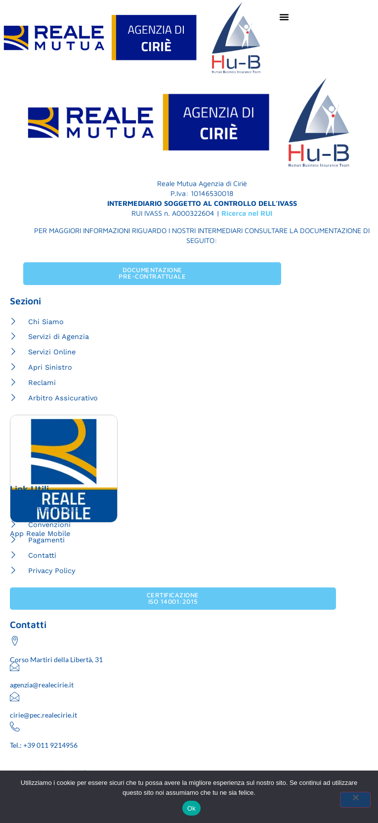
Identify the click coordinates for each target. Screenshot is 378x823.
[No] (355, 800)
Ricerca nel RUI (246, 213)
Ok (191, 808)
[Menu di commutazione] (284, 17)
